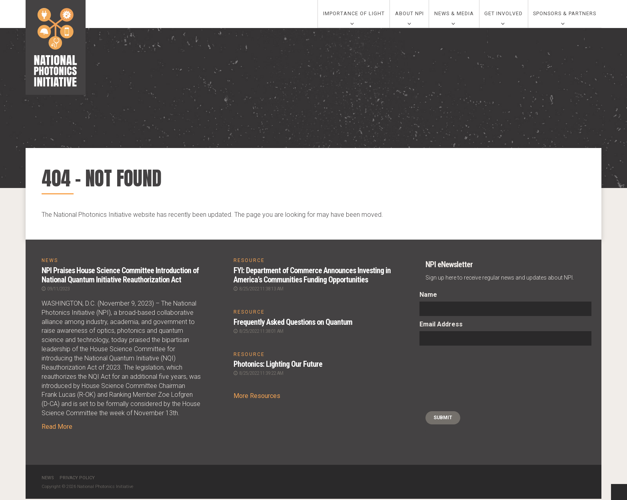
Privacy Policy (77, 479)
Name (428, 296)
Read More (57, 428)
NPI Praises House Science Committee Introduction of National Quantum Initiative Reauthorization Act (121, 277)
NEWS (50, 262)
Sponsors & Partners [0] (564, 15)
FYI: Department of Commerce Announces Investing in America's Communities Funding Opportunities (312, 277)
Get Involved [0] (503, 15)
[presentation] (452, 380)
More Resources (257, 396)
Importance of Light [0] (354, 15)
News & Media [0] (454, 15)
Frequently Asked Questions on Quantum (293, 323)
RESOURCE (249, 262)
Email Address (441, 326)
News (48, 479)
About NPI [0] (409, 15)
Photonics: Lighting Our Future (278, 365)
